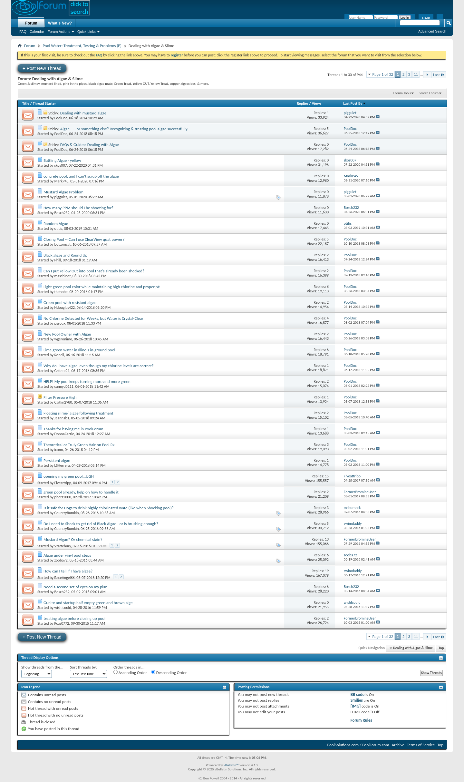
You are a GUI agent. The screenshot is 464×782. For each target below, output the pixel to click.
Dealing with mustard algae (83, 113)
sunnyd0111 (63, 386)
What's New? (60, 23)
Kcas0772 (61, 623)
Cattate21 (62, 370)
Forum (31, 23)
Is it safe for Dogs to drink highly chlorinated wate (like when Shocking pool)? (109, 507)
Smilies (357, 700)
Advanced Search (432, 31)
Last (439, 74)
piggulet (60, 197)
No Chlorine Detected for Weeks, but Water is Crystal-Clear (93, 318)
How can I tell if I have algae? (68, 571)
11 (416, 74)
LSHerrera (62, 465)
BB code (357, 694)
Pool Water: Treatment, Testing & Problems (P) (82, 45)
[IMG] (356, 706)
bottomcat (62, 244)
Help (426, 18)
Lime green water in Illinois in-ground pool (79, 349)
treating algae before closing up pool (74, 618)
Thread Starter (44, 103)
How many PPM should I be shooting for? (78, 207)
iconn (58, 449)
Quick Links (86, 32)
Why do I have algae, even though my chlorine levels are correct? (99, 365)
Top (441, 648)
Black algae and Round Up (65, 255)
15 (327, 476)
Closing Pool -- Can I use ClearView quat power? (84, 239)
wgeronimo (63, 339)
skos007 (60, 165)
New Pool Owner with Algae (67, 334)
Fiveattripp (62, 483)
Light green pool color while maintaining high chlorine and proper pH (102, 286)
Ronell (59, 355)
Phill (57, 260)
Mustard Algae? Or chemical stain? (73, 539)
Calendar (37, 32)
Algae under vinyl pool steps (67, 555)
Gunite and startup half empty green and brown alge (88, 602)
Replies (302, 103)
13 (327, 539)
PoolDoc (60, 118)
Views (317, 103)
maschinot (62, 276)
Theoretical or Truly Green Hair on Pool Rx (79, 444)
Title (25, 103)
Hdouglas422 (64, 307)
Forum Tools (402, 93)
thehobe (61, 291)
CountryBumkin (66, 513)
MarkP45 (61, 181)
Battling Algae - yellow (62, 160)
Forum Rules (361, 720)
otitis (58, 228)
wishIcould (62, 607)
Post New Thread (42, 68)
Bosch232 (62, 212)
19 (327, 571)
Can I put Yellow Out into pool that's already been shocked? (94, 271)
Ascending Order (130, 672)
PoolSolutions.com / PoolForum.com (358, 744)
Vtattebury (62, 546)
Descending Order (169, 672)
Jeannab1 (61, 418)
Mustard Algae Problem (63, 192)
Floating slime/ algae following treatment (78, 413)
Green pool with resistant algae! (71, 302)
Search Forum (429, 93)
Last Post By (354, 103)
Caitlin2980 (63, 402)
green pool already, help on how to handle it (81, 492)
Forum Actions (59, 32)
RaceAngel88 (64, 577)
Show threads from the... (42, 667)
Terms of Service (421, 744)
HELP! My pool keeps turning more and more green (87, 381)
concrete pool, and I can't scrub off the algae (81, 176)
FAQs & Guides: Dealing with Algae (89, 144)
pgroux (59, 323)
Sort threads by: (83, 667)
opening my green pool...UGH (69, 476)
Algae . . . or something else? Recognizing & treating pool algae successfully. (124, 128)
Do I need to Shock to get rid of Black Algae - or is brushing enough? (101, 523)
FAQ (22, 32)
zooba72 (61, 560)
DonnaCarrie (64, 434)
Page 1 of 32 (382, 74)
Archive (398, 744)
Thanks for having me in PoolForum (73, 428)
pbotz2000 (62, 497)
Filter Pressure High (60, 397)
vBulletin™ (231, 765)
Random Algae (56, 223)
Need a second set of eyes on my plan (75, 586)
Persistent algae (57, 460)
